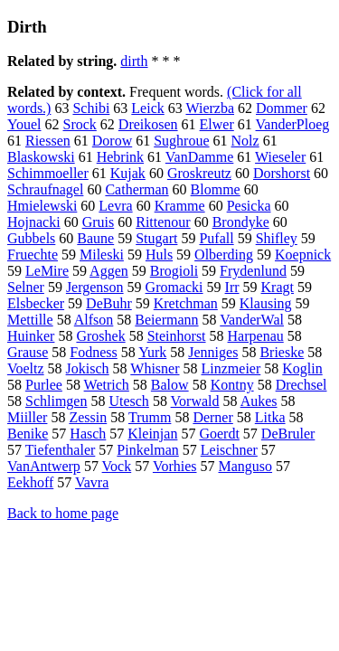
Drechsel (301, 384)
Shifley (276, 238)
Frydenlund (253, 270)
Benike (27, 433)
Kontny (232, 384)
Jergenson (95, 287)
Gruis (98, 222)
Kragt (277, 287)
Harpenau (256, 336)
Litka (270, 417)
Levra (115, 205)
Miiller (27, 417)
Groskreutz (199, 173)
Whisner (154, 368)
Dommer (281, 108)
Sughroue (181, 140)
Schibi (90, 108)
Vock (117, 466)
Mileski (102, 254)
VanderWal (252, 319)
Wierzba (209, 108)
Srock (80, 124)
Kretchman (186, 303)
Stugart (156, 238)
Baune (95, 238)
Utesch (128, 401)
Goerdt (219, 433)
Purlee (43, 384)
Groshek (100, 336)
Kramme (180, 205)
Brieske (281, 352)
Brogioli (174, 270)
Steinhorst (176, 336)
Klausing (266, 303)
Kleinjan (152, 433)
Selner (25, 287)
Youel (24, 124)
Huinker (30, 336)
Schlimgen (56, 401)
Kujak (128, 173)
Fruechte (32, 254)
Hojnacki (34, 222)
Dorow (112, 140)
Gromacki (174, 287)
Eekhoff (30, 482)
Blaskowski (41, 157)
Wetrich (106, 384)
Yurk (152, 352)
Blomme (215, 189)
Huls (159, 254)
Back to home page (62, 513)
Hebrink (120, 157)
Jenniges (213, 352)
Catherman (136, 189)
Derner (212, 417)
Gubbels (31, 238)
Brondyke (240, 222)
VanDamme (199, 157)
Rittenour (163, 222)
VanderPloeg (293, 124)
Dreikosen (148, 124)
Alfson (94, 319)
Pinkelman (147, 450)
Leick (147, 108)
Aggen (108, 270)
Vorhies (175, 466)
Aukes (259, 401)
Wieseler (280, 157)
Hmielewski (42, 205)
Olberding (223, 254)
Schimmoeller (48, 173)
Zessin (88, 417)
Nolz (245, 140)
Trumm (149, 417)
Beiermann (166, 319)
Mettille (30, 319)
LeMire (47, 270)
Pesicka (249, 205)
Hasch (88, 433)
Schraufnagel (45, 189)
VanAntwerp (43, 466)
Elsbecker (35, 303)
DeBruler (288, 433)
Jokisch (87, 368)
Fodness (93, 352)
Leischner (229, 450)
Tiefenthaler (60, 450)
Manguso (246, 466)
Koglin (302, 368)
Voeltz (25, 368)
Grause (27, 352)
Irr (232, 287)
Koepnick (303, 254)
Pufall (216, 238)
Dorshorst (281, 173)
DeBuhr (109, 303)
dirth (133, 61)
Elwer (217, 124)
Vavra (91, 482)
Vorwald (195, 401)
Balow (170, 384)
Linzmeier (231, 368)
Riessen (48, 140)
